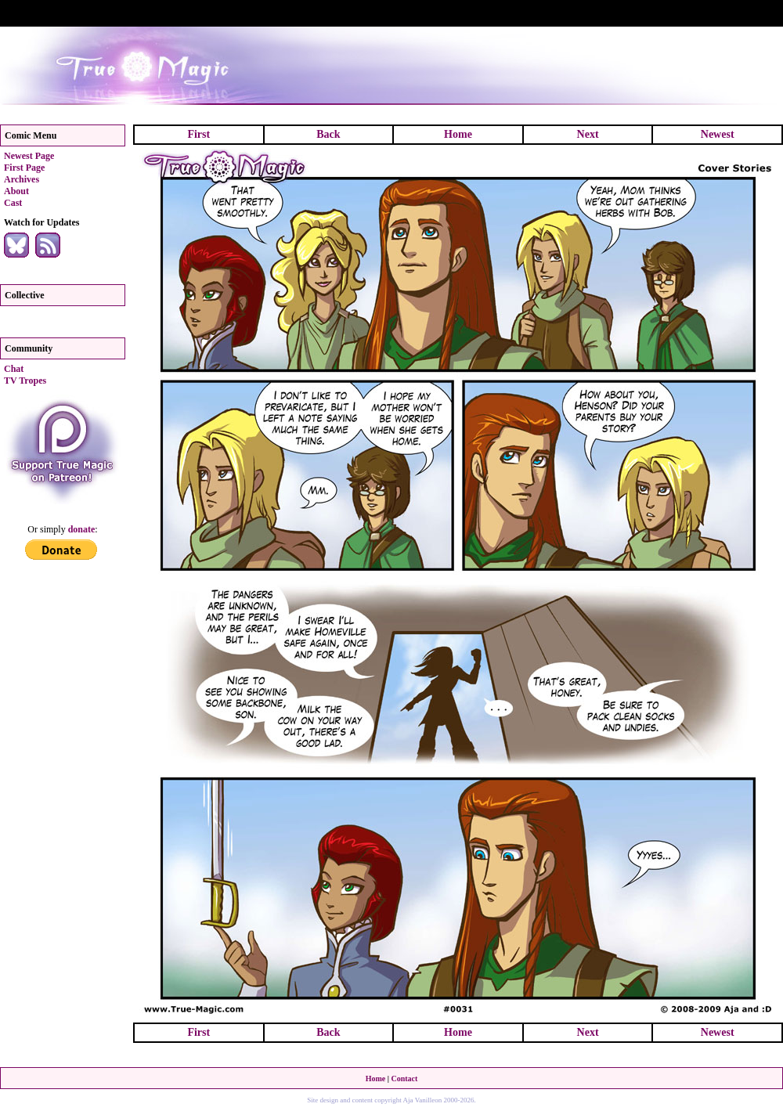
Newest (717, 134)
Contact (404, 1078)
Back (328, 134)
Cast (13, 202)
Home (458, 134)
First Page (24, 167)
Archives (21, 179)
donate (82, 529)
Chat (13, 368)
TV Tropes (25, 380)
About (16, 191)
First (198, 134)
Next (588, 134)
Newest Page (29, 155)
